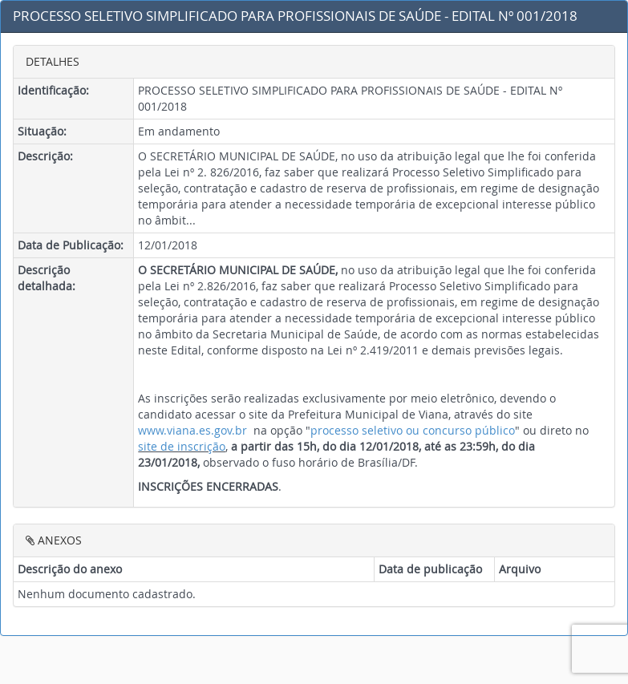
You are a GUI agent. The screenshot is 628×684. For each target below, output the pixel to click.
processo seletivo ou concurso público (412, 430)
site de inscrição (181, 446)
